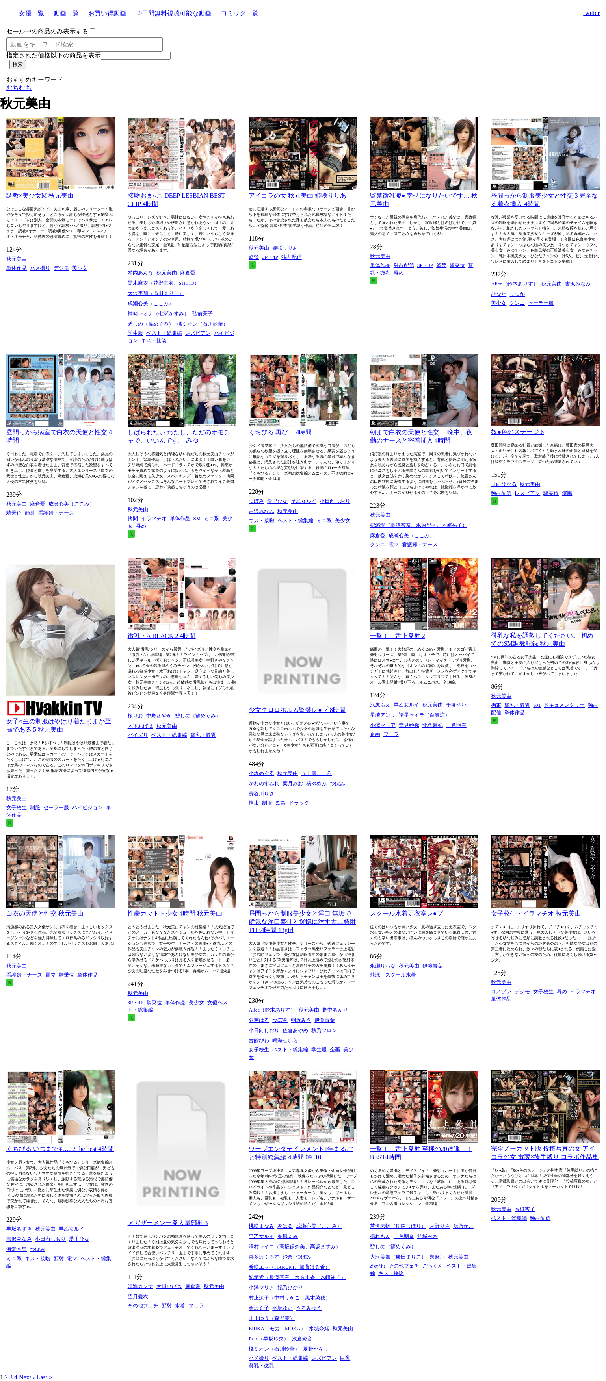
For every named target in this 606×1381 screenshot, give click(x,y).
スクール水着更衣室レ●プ (406, 913)
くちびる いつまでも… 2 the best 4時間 (60, 1149)
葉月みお (293, 783)
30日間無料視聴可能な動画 (173, 13)
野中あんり (335, 1010)
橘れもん (380, 1236)
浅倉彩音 (302, 1339)
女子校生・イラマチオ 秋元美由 (536, 913)
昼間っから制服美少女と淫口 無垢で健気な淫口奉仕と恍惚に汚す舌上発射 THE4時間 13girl (302, 921)
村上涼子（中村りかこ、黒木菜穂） (290, 1298)
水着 (180, 1306)
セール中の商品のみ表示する (47, 31)
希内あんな (140, 273)
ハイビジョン (87, 807)
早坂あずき (19, 1229)
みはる (285, 1226)
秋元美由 (16, 259)
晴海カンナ (140, 1286)
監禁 (254, 257)
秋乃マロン (324, 1030)
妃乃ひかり (290, 1287)
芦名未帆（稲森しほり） (398, 1226)
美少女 (79, 268)
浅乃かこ (463, 1226)
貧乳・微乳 (203, 735)
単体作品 (16, 268)
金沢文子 (259, 1308)
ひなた (498, 294)
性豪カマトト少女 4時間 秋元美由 (175, 913)
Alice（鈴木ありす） (514, 284)
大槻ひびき (169, 1286)
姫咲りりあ (285, 248)
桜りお (135, 716)
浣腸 (567, 493)
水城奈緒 (319, 1328)
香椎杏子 (525, 1209)
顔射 (30, 513)
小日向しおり (335, 501)
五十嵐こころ (316, 773)
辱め (399, 273)
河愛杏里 (16, 1249)
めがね (377, 1266)
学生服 (135, 333)
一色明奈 (456, 725)
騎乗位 (457, 265)
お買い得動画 (107, 13)
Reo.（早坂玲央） (269, 1339)
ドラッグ (299, 803)
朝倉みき (301, 1020)
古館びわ (259, 1041)
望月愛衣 (138, 1296)
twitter (591, 12)
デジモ (61, 268)
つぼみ (256, 501)
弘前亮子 (202, 314)
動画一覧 (66, 13)
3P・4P (270, 257)
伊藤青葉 (324, 1020)
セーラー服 (541, 303)
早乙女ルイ (303, 501)
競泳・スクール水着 (393, 975)
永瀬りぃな (383, 966)
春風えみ (287, 1236)
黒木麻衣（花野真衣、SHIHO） (164, 283)
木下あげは (140, 726)
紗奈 (288, 1257)
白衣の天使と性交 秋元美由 (45, 913)
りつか (517, 294)
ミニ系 (211, 518)
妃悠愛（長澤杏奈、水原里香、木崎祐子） (418, 525)
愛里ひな (277, 501)
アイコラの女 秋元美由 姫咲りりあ (297, 195)
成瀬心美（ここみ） (151, 303)
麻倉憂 (187, 273)
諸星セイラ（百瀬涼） (424, 715)
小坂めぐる (261, 773)
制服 (35, 807)
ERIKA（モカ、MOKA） (277, 1328)
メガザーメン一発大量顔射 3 (168, 1223)
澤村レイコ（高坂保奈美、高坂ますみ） (295, 1246)
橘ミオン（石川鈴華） (202, 324)
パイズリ (138, 735)
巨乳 (345, 1358)
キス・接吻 (154, 340)
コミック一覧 (239, 13)
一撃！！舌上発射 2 (397, 635)
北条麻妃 (432, 725)
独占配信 (291, 257)
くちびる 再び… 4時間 (280, 432)
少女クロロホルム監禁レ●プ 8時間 (297, 709)
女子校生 (16, 807)
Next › (27, 1377)
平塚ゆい (456, 705)
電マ (394, 544)
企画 (375, 734)
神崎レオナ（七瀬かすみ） (158, 314)
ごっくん (432, 1266)
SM (197, 518)
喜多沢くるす (264, 1257)
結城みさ (427, 1236)
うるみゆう (309, 1308)
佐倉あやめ (295, 1030)
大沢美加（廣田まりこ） (156, 293)
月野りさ (439, 1226)
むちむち (19, 87)
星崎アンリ (383, 715)
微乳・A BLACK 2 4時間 (162, 635)
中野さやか (159, 716)
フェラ (391, 734)
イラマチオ (154, 518)
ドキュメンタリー (564, 705)
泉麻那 (437, 1257)
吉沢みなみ (578, 284)
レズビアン (198, 333)
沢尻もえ (380, 705)
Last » (44, 1377)
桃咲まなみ (261, 1226)
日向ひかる (504, 484)
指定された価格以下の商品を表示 (53, 55)
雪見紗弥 (409, 725)
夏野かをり (316, 1349)
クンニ (517, 303)
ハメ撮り (40, 268)
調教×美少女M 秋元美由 (40, 195)
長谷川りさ (261, 794)
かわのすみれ (264, 783)
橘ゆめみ (316, 783)
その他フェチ (143, 1306)
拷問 (133, 518)
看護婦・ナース (56, 513)
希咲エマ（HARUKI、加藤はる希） (289, 1267)
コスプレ (501, 991)
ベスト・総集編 (164, 333)
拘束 (254, 803)
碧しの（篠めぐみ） (151, 324)
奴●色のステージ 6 (517, 431)
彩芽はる (259, 1020)
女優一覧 (31, 13)
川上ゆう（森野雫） (272, 1318)
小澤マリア (383, 725)
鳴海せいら (285, 1041)
